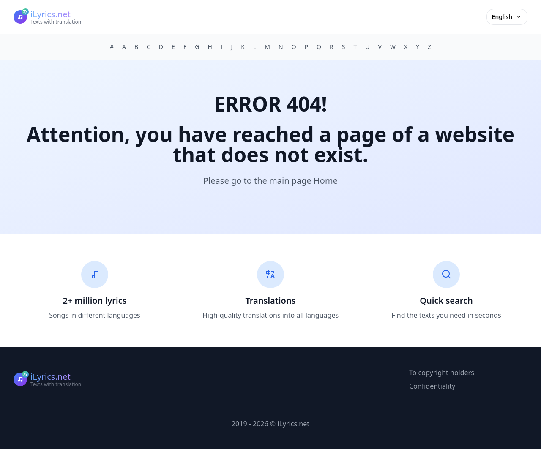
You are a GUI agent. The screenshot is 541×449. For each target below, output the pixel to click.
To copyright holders (441, 372)
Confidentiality (432, 386)
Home (326, 180)
